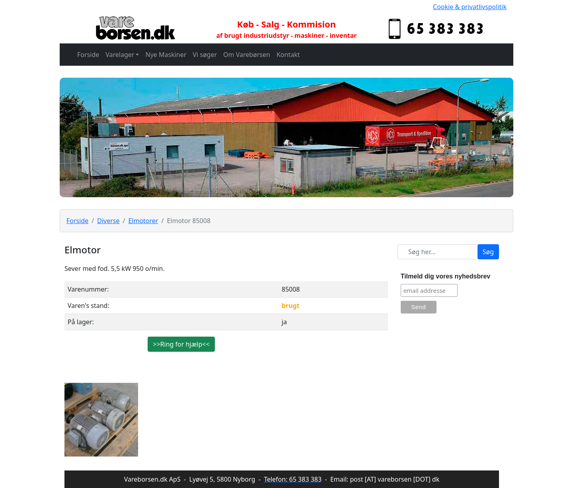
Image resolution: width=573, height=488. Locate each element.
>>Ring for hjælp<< (181, 344)
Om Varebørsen (246, 54)
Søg (488, 251)
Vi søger (205, 54)
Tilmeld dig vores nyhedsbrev (446, 276)
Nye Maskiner (165, 54)
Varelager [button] (119, 54)
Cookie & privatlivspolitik (470, 6)
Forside (88, 54)
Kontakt (288, 54)
